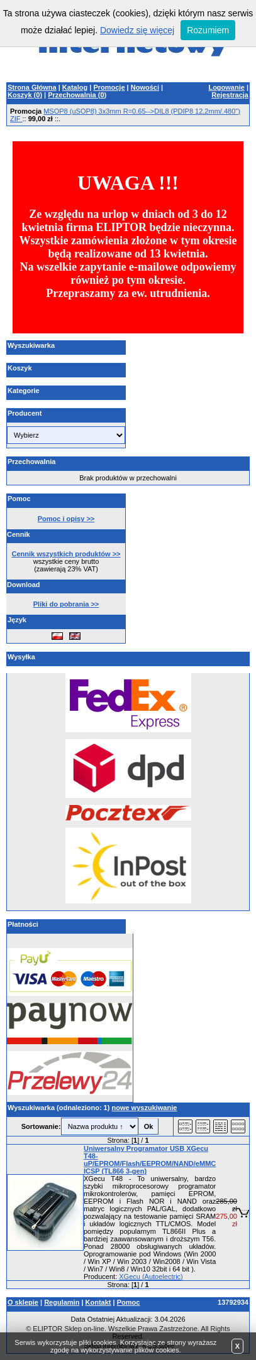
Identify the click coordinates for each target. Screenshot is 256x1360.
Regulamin (61, 1302)
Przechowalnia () (77, 95)
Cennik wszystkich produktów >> (66, 554)
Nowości (145, 87)
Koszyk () (25, 95)
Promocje (109, 87)
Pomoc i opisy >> (66, 518)
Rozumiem (208, 30)
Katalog (74, 87)
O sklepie (23, 1302)
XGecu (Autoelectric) (150, 1276)
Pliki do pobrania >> (66, 604)
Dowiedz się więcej (137, 30)
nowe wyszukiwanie (144, 1107)
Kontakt (98, 1302)
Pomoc (128, 1302)
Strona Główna (32, 87)
